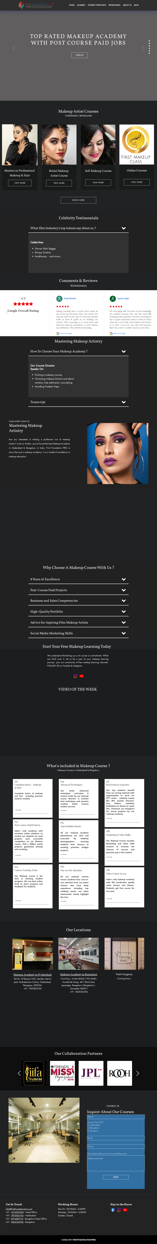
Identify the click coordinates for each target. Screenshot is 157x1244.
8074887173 (17, 1218)
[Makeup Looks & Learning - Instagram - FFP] (75, 676)
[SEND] (116, 1177)
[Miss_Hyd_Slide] (149, 53)
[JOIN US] (79, 55)
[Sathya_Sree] (149, 40)
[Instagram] (118, 1209)
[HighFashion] (149, 45)
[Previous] (14, 48)
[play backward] (19, 1073)
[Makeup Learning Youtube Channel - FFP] (81, 676)
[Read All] (19, 810)
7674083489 (17, 1212)
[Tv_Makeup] (149, 48)
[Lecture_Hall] (149, 50)
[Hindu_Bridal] (149, 43)
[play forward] (138, 1073)
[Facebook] (112, 1209)
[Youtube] (125, 1209)
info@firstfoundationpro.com (19, 1209)
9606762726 (17, 1222)
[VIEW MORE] (20, 183)
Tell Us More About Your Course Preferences (107, 1154)
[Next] (143, 48)
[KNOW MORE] (78, 200)
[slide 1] (149, 310)
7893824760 (17, 1215)
